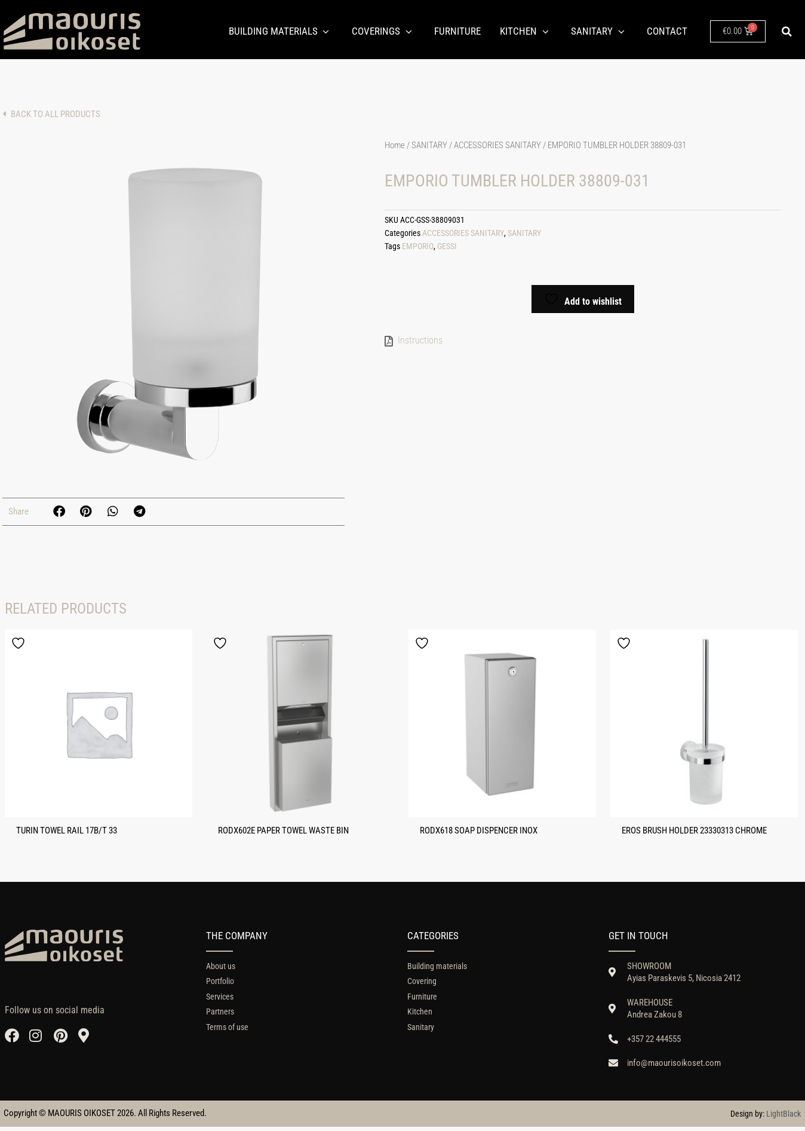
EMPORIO (417, 245)
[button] (787, 32)
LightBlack (783, 1117)
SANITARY (429, 145)
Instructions (420, 339)
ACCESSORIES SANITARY (497, 145)
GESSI (446, 245)
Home (395, 145)
